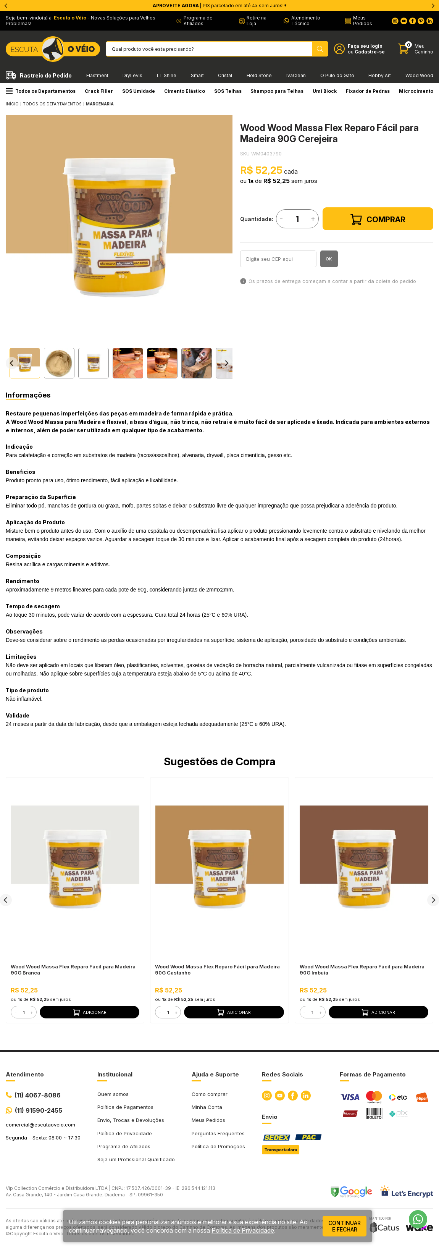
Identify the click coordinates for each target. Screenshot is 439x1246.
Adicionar (90, 1012)
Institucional (114, 1074)
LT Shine (166, 75)
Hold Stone (259, 75)
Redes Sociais (282, 1074)
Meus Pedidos (208, 1120)
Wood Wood (419, 75)
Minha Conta (207, 1107)
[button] (25, 363)
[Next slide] (226, 363)
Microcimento (416, 91)
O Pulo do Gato (337, 75)
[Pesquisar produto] (320, 49)
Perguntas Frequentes (218, 1133)
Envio (270, 1116)
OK (329, 259)
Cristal (225, 75)
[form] (23, 1012)
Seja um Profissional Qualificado (136, 1159)
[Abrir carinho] (415, 49)
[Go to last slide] (12, 363)
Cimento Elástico (184, 91)
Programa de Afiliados (123, 1146)
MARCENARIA (100, 104)
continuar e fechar (344, 1226)
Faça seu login (365, 46)
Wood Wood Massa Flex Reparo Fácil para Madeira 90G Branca (73, 969)
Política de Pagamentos (125, 1107)
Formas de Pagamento (373, 1074)
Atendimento (25, 1074)
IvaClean (296, 75)
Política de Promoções (218, 1146)
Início (12, 104)
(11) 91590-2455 (38, 1110)
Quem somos (113, 1094)
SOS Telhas (228, 91)
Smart (197, 75)
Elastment (97, 75)
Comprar (377, 219)
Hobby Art (379, 75)
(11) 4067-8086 (38, 1095)
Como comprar (210, 1094)
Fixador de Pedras (368, 91)
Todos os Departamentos (41, 91)
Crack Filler (99, 91)
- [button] (16, 1012)
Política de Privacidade (124, 1133)
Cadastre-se (370, 52)
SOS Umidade (138, 91)
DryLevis (132, 75)
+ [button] (32, 1012)
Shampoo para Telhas (276, 91)
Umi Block (325, 91)
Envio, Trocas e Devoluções (130, 1120)
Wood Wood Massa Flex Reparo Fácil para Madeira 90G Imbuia (362, 969)
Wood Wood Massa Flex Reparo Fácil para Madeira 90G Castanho (217, 969)
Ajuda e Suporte (215, 1074)
